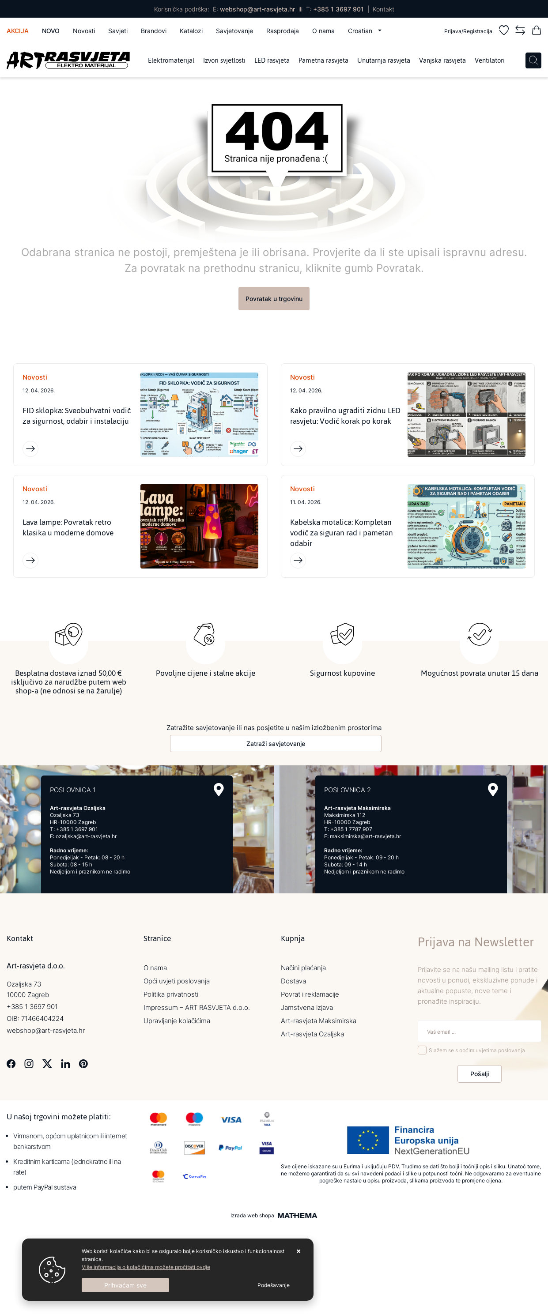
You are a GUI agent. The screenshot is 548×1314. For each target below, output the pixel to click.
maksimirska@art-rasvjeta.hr (365, 836)
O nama (323, 30)
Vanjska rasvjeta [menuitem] (442, 60)
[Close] (125, 1285)
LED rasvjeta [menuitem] (272, 60)
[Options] (273, 1285)
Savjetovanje (234, 30)
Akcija (18, 30)
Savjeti (118, 30)
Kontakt (383, 9)
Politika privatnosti (171, 994)
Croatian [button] (361, 30)
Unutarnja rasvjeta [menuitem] (383, 60)
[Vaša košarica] (536, 31)
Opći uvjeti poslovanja (177, 981)
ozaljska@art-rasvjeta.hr (86, 836)
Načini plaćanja (303, 968)
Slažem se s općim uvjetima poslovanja (477, 1050)
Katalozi (191, 30)
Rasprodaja (282, 30)
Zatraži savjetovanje (275, 743)
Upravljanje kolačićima (177, 1021)
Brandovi (153, 30)
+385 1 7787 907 (351, 829)
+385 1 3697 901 (338, 9)
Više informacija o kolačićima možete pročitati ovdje (146, 1267)
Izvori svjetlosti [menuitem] (224, 60)
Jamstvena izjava (307, 1007)
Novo (51, 30)
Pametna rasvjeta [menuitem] (323, 60)
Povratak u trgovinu (274, 298)
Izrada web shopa (252, 1215)
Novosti (84, 30)
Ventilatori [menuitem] (490, 60)
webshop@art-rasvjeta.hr (257, 9)
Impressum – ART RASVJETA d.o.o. (197, 1007)
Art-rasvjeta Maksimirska (318, 1021)
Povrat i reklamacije (310, 994)
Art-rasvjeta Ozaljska (312, 1034)
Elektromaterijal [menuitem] (171, 60)
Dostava (293, 981)
